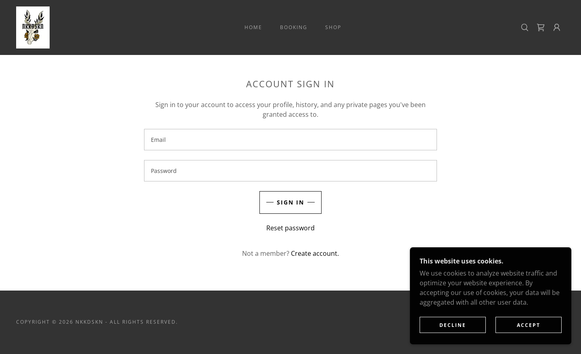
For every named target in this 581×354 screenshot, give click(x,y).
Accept (528, 325)
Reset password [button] (290, 227)
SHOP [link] (333, 27)
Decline (452, 325)
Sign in (290, 202)
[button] (557, 27)
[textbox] (290, 139)
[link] (33, 26)
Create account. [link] (315, 253)
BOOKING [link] (293, 27)
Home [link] (253, 27)
